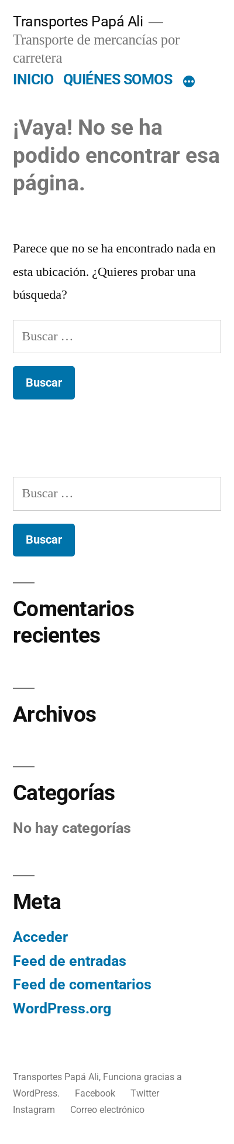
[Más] (189, 82)
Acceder (40, 936)
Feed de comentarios (82, 984)
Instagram (34, 1109)
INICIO (33, 79)
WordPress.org (62, 1008)
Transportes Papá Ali (78, 21)
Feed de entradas (69, 960)
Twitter (144, 1093)
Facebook (95, 1093)
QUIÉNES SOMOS (118, 79)
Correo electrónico (107, 1109)
